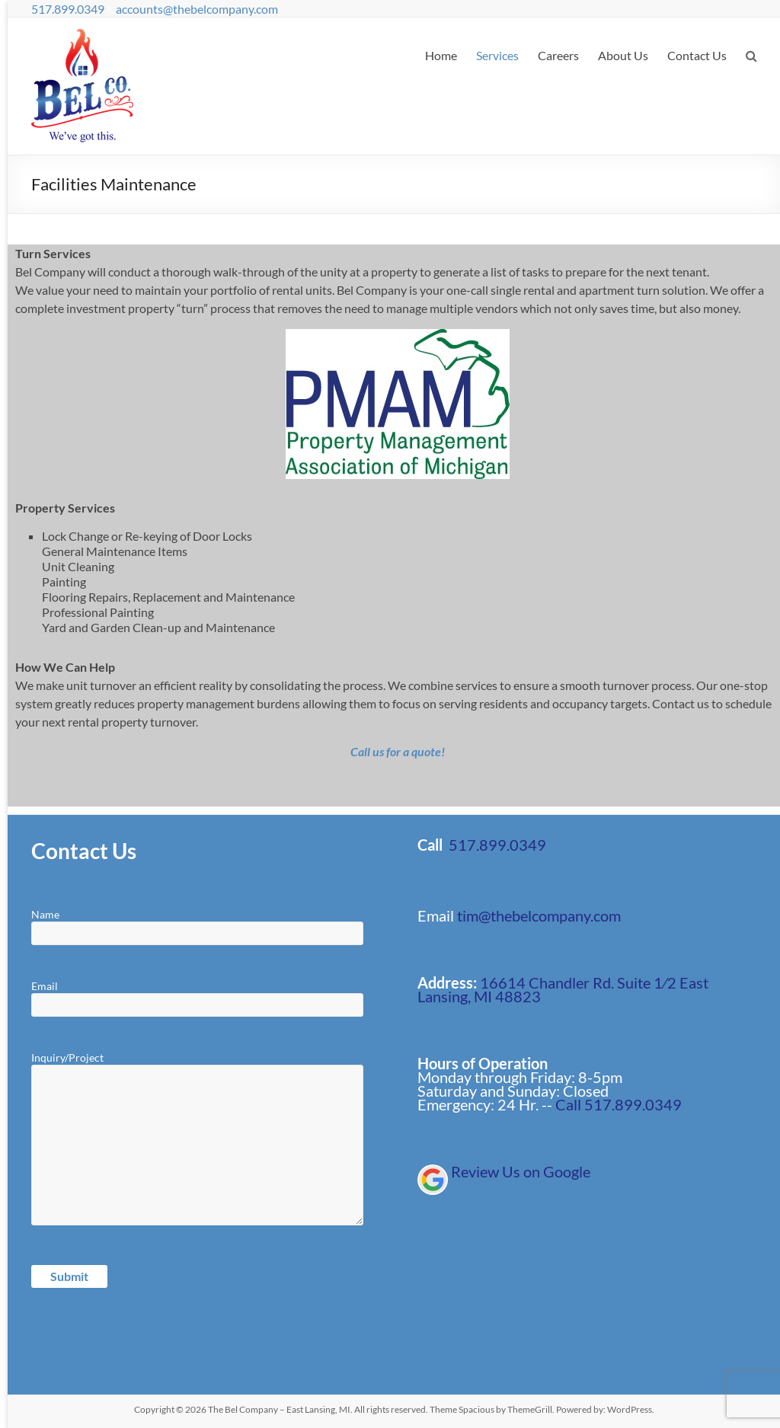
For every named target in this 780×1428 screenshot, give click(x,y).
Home (441, 55)
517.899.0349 (67, 9)
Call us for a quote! (397, 751)
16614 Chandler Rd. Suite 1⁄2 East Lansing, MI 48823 (562, 989)
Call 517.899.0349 (618, 1104)
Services (497, 55)
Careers (558, 55)
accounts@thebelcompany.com (197, 9)
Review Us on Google (520, 1171)
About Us (623, 55)
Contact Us (697, 55)
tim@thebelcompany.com (539, 915)
